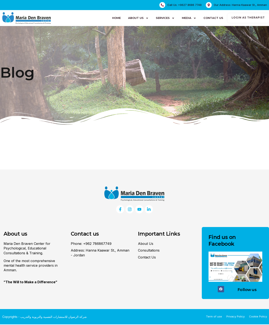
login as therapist (248, 17)
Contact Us (213, 18)
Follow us (247, 290)
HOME (116, 18)
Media (189, 18)
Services (165, 18)
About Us (138, 18)
